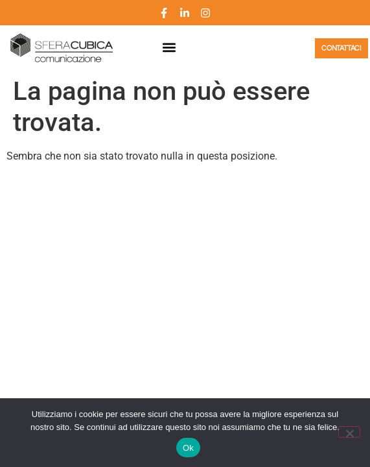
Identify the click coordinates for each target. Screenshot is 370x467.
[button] (168, 47)
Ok (188, 448)
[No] (349, 432)
